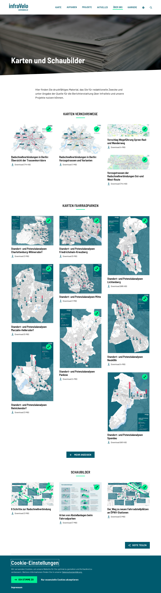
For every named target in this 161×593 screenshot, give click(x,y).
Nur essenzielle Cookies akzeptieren (59, 579)
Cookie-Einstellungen (35, 563)
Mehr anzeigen (80, 454)
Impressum (16, 587)
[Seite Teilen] (137, 545)
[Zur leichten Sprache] (143, 7)
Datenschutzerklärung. (72, 572)
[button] (32, 139)
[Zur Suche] (151, 7)
